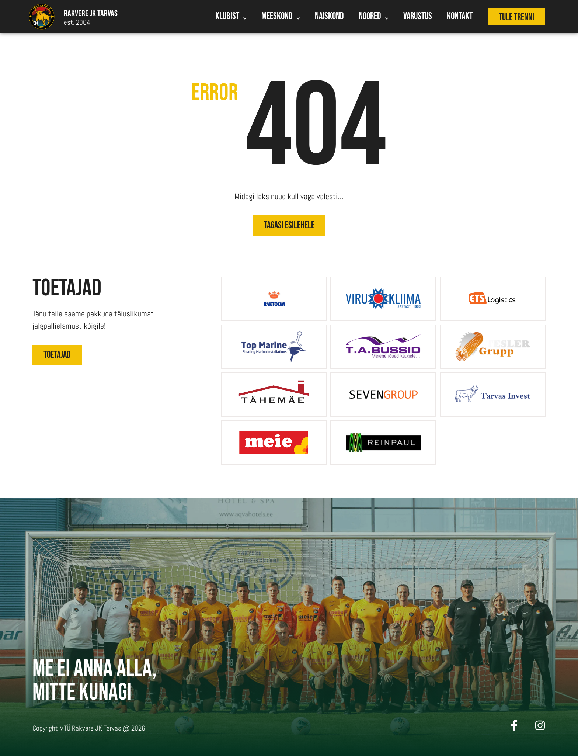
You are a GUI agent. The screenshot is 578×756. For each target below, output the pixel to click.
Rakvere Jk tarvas (91, 13)
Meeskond (280, 17)
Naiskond (329, 16)
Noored (374, 17)
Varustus (417, 16)
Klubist (231, 17)
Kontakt (460, 16)
